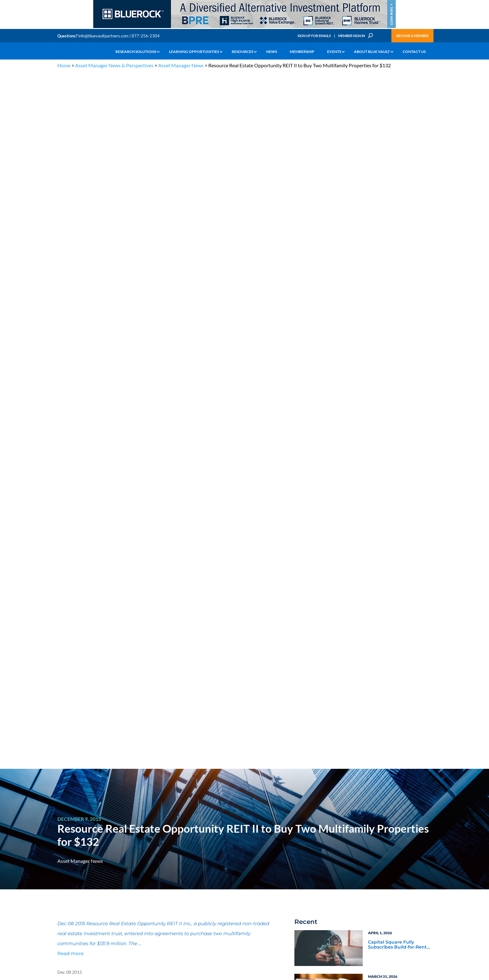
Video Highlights (321, 646)
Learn (62, 843)
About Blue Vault (372, 52)
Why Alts (64, 836)
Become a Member (412, 35)
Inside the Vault (385, 629)
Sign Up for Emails (314, 35)
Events (334, 52)
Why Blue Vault (69, 886)
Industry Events (385, 646)
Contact (63, 893)
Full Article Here (73, 369)
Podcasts (377, 637)
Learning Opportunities (194, 52)
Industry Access (70, 865)
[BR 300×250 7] (399, 729)
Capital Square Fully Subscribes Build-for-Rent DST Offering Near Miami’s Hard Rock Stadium (398, 249)
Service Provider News (327, 606)
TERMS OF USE (420, 805)
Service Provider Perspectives (385, 609)
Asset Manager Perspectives (399, 598)
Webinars (313, 637)
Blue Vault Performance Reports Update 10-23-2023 (398, 453)
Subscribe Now (327, 720)
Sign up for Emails (364, 915)
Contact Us (414, 52)
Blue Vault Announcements (334, 629)
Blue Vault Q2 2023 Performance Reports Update (392, 497)
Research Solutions (135, 52)
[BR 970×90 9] (244, 27)
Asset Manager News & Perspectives (114, 65)
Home (63, 65)
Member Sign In (351, 35)
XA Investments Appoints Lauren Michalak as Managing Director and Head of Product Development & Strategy (397, 381)
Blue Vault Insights (388, 621)
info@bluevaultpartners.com (103, 35)
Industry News (318, 621)
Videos (100, 857)
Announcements (172, 843)
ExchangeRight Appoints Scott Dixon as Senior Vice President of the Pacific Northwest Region (398, 337)
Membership (302, 52)
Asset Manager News (181, 65)
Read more (70, 258)
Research (65, 857)
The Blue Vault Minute (113, 836)
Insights (164, 836)
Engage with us (396, 851)
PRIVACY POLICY (391, 805)
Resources (242, 52)
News (271, 52)
